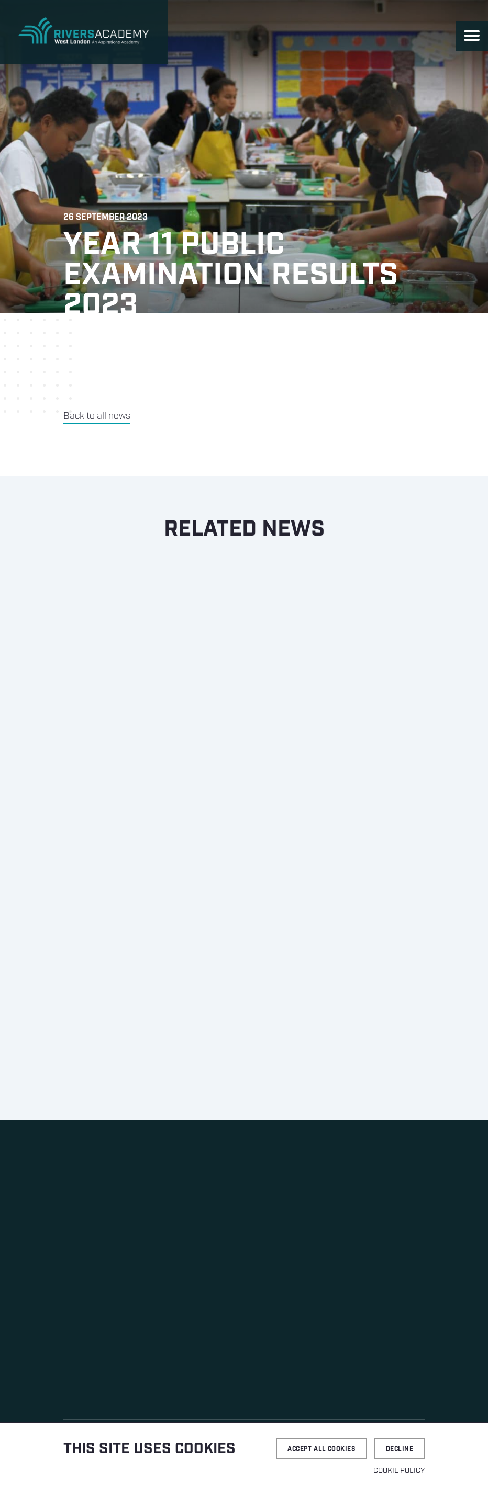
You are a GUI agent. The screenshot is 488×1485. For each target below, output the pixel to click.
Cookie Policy (399, 1471)
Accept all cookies (321, 1449)
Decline (399, 1449)
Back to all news (96, 416)
